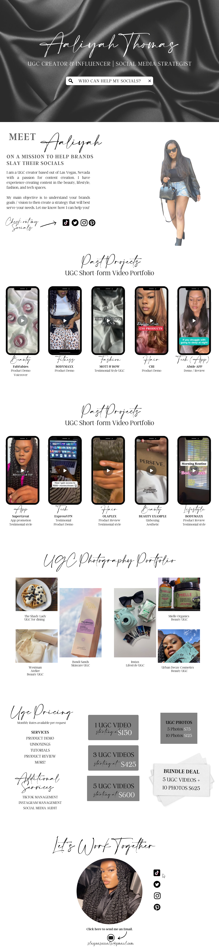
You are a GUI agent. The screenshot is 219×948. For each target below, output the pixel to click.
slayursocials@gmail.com (111, 943)
